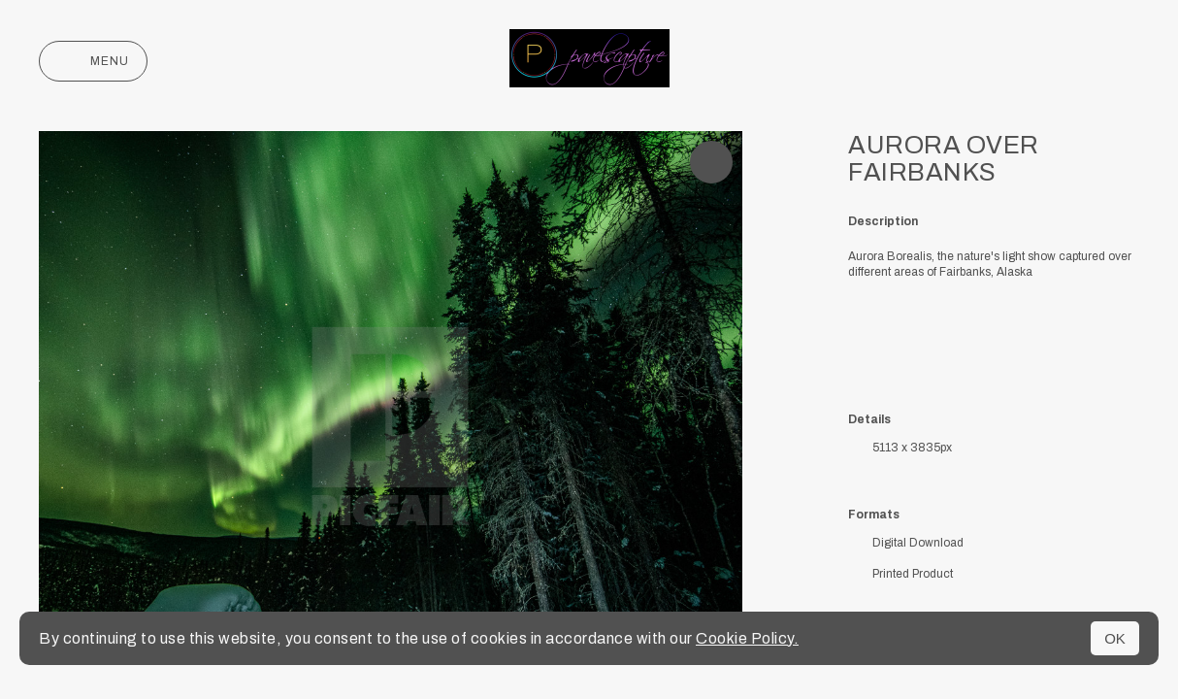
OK (1115, 638)
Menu (93, 61)
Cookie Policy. (747, 638)
